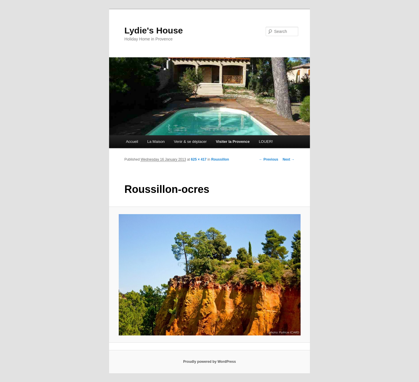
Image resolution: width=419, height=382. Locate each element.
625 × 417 (199, 159)
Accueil (132, 141)
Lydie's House (153, 30)
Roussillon (220, 159)
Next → (288, 159)
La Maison (156, 141)
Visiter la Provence (233, 141)
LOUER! (266, 141)
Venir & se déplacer (190, 141)
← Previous (268, 159)
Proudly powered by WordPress (209, 362)
